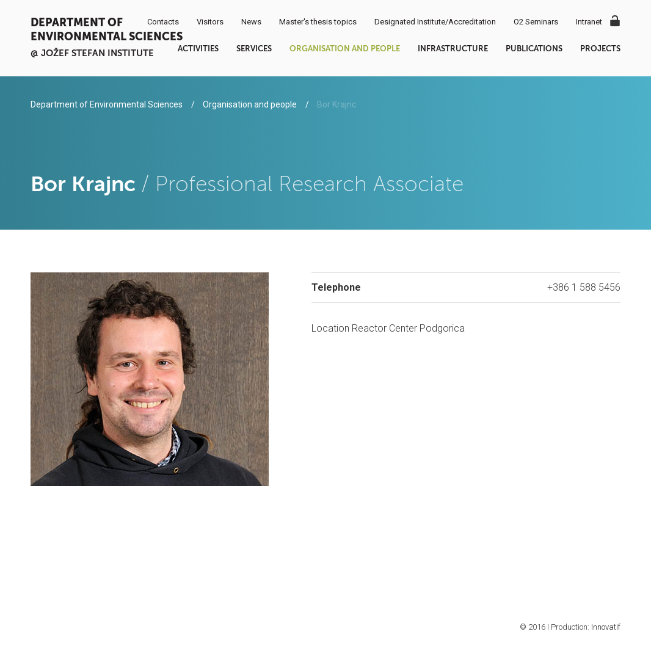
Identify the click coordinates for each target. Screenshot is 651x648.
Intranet (589, 21)
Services (254, 48)
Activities (198, 48)
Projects (600, 48)
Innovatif (605, 627)
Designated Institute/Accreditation (435, 21)
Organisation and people (344, 48)
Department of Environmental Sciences (107, 29)
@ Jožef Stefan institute (92, 53)
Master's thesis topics (318, 21)
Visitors (210, 21)
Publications (534, 48)
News (251, 21)
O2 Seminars (536, 21)
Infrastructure (453, 48)
